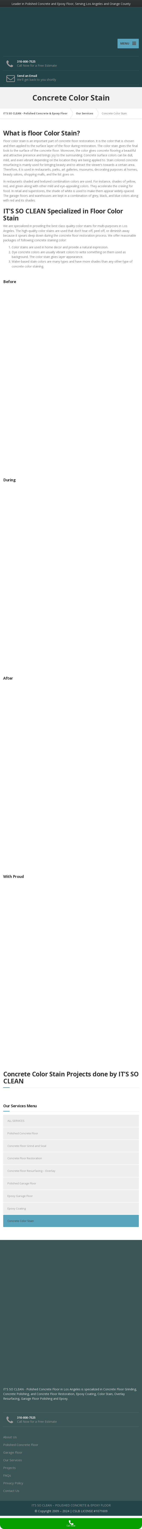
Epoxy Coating (16, 1211)
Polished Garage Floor (21, 1186)
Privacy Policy (13, 1485)
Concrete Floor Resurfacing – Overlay (31, 1173)
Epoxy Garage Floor (20, 1198)
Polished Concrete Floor (22, 1136)
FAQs (7, 1478)
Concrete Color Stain (20, 1224)
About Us (10, 1439)
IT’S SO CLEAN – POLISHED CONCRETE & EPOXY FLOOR (71, 1508)
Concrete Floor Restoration (24, 1161)
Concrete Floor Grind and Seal (26, 1148)
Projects (9, 1470)
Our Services (12, 1462)
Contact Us (11, 1493)
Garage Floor (12, 1455)
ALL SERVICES (15, 1123)
